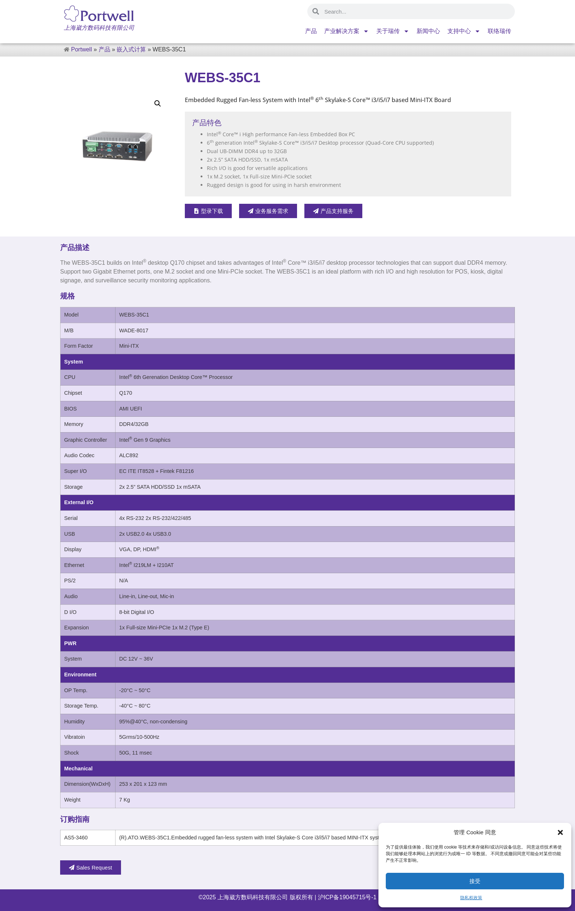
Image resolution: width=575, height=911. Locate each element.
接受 (474, 881)
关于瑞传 (392, 31)
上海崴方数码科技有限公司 (252, 897)
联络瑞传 (499, 31)
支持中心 (463, 31)
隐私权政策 (471, 897)
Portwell (81, 49)
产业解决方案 (346, 31)
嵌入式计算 (131, 49)
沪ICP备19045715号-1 (346, 897)
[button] (560, 832)
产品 (311, 31)
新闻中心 (428, 31)
